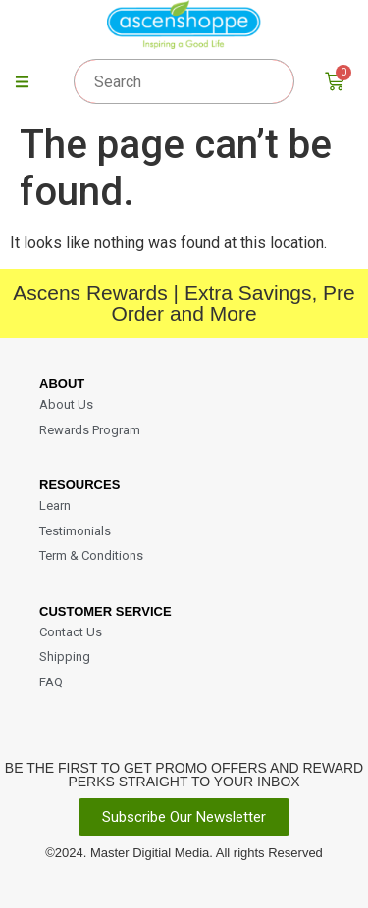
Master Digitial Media (149, 852)
